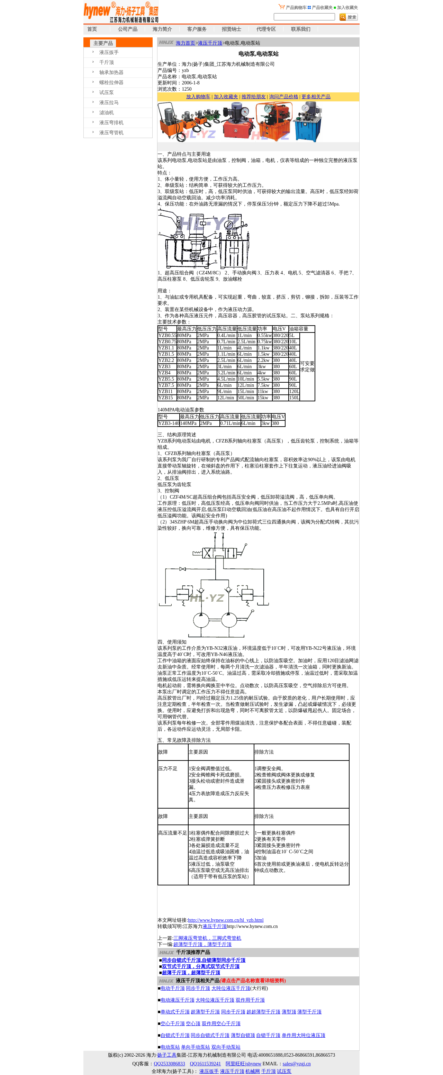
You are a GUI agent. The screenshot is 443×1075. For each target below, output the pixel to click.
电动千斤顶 (173, 988)
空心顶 (193, 1023)
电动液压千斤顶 (178, 1000)
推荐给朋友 (254, 96)
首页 (90, 29)
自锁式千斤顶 (175, 1035)
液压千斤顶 (210, 43)
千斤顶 (106, 62)
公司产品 (127, 29)
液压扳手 (109, 52)
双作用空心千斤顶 (221, 1023)
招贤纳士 (231, 29)
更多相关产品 (316, 96)
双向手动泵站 (226, 1047)
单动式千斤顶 (175, 1011)
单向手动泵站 (195, 1047)
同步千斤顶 (198, 988)
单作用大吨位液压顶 (303, 1035)
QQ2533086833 (169, 1063)
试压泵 (106, 92)
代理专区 (266, 29)
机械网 (252, 1071)
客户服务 (197, 29)
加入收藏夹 (226, 96)
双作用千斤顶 (250, 1000)
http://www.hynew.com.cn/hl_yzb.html (225, 920)
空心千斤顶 (173, 1023)
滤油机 (106, 112)
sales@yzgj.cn (297, 1063)
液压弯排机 (111, 122)
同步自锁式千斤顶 (210, 1035)
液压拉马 (109, 102)
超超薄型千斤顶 (263, 1011)
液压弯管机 (111, 132)
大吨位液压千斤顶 (230, 988)
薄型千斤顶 (309, 1011)
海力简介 (162, 29)
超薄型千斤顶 (205, 1011)
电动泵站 (170, 1047)
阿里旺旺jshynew (243, 1063)
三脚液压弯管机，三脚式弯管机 (207, 938)
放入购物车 (198, 96)
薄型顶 (289, 1011)
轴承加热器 (111, 72)
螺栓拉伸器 (111, 82)
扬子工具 (167, 1055)
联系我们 (300, 29)
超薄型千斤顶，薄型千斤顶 (202, 944)
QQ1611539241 (205, 1063)
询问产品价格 (283, 96)
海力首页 (185, 43)
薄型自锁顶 (243, 1035)
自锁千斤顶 (268, 1035)
